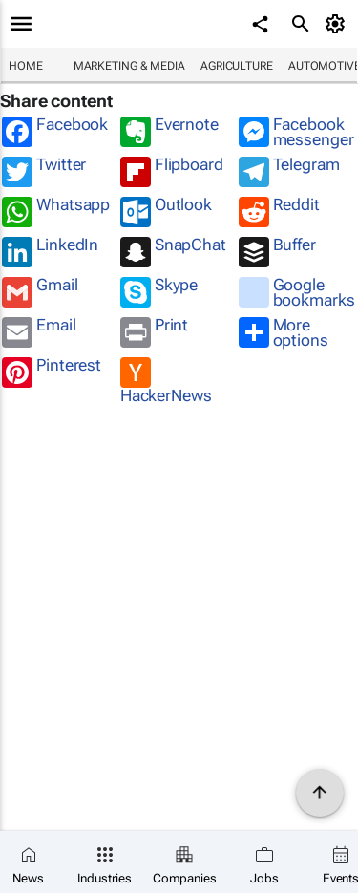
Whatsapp (56, 211)
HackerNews (166, 381)
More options (283, 332)
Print (154, 331)
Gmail (40, 291)
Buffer (277, 251)
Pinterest (51, 371)
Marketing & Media (129, 66)
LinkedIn (50, 251)
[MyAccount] (338, 24)
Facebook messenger (296, 132)
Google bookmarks (297, 292)
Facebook (55, 131)
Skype (159, 291)
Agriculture (236, 66)
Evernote (169, 131)
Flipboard (171, 171)
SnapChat (173, 251)
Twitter (44, 171)
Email (39, 331)
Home (26, 66)
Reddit (279, 211)
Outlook (166, 211)
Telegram (289, 171)
